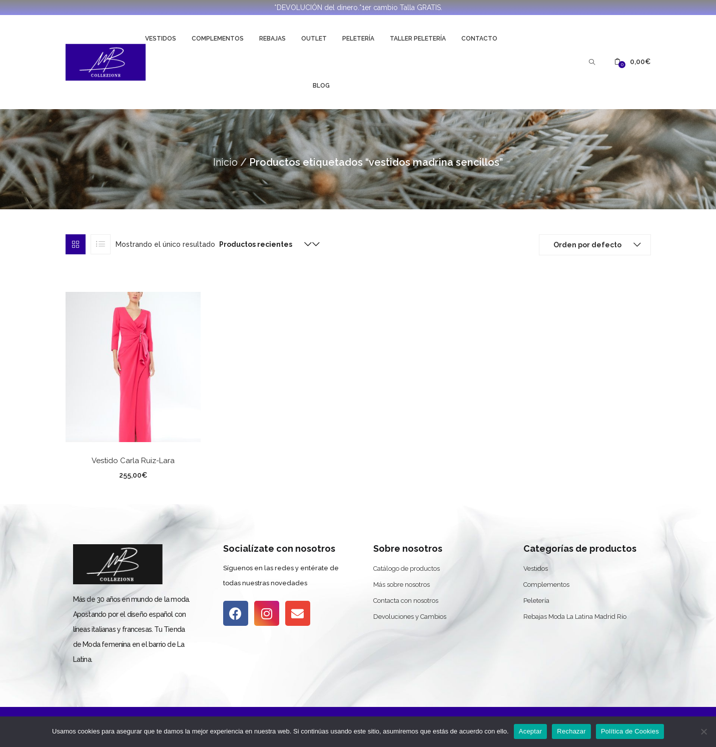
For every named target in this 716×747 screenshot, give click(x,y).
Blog (321, 85)
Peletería (358, 38)
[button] (632, 62)
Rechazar (571, 731)
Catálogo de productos (406, 568)
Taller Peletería (418, 38)
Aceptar (530, 731)
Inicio (225, 162)
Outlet (314, 38)
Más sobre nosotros (401, 584)
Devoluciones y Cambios (409, 616)
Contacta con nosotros (405, 600)
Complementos (218, 38)
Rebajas (272, 38)
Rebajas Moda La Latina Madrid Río (574, 616)
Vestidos (160, 38)
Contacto (479, 38)
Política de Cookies (630, 731)
